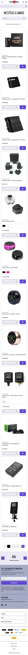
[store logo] (14, 2)
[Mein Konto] (23, 2)
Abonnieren (14, 583)
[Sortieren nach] (13, 24)
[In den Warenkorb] (23, 66)
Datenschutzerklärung (18, 588)
